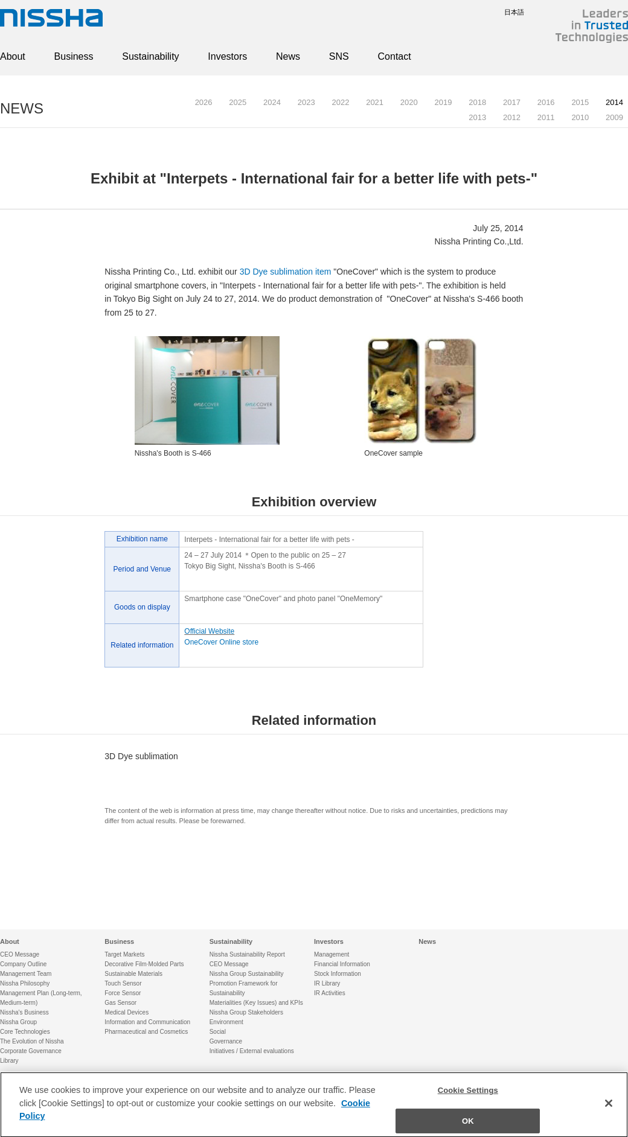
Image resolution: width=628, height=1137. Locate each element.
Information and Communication (147, 1022)
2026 (204, 102)
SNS (339, 56)
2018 (477, 102)
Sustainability (150, 56)
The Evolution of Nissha (32, 1041)
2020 (409, 102)
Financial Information (342, 964)
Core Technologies (25, 1031)
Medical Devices (126, 1012)
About (12, 56)
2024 (272, 102)
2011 (546, 117)
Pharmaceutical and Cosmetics (146, 1031)
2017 (512, 102)
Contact (394, 56)
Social (218, 1031)
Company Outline (23, 964)
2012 (512, 117)
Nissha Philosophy (25, 983)
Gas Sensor (120, 1002)
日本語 (505, 12)
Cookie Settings (468, 1101)
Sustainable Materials (133, 973)
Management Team (25, 973)
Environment (226, 1022)
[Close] (608, 1114)
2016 (546, 102)
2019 (443, 102)
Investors (227, 56)
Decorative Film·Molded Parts (144, 964)
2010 (580, 117)
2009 (614, 117)
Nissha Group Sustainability (247, 973)
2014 (614, 102)
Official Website (209, 631)
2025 (237, 102)
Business (74, 56)
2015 (580, 102)
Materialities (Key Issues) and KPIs (256, 1002)
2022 (340, 102)
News (288, 56)
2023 (306, 102)
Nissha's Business (24, 1012)
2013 (477, 117)
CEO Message (19, 954)
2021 (374, 102)
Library (9, 1060)
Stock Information (337, 973)
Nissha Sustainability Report (247, 954)
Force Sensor (122, 993)
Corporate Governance (31, 1051)
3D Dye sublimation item (286, 271)
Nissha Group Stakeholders (246, 1012)
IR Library (327, 983)
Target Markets (124, 954)
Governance (226, 1041)
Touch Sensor (122, 983)
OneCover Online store (221, 642)
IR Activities (329, 993)
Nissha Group (18, 1022)
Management (331, 954)
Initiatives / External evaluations (252, 1051)
